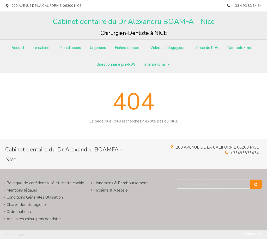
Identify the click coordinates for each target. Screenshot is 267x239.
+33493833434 (244, 153)
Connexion (252, 234)
